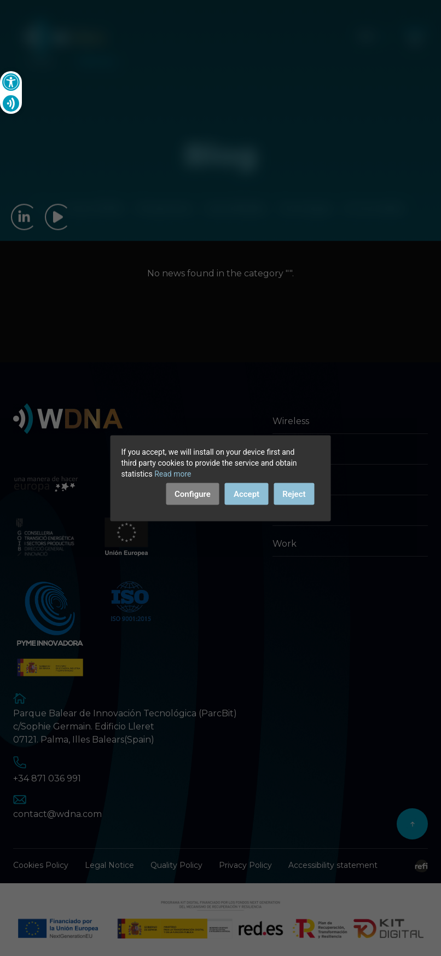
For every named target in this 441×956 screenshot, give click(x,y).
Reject (293, 494)
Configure (193, 494)
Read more (172, 473)
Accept (246, 494)
